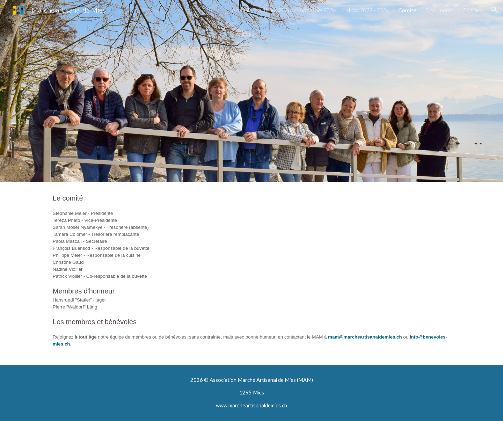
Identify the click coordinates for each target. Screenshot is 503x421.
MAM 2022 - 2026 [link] (367, 10)
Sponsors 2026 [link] (318, 10)
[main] (251, 273)
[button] (494, 9)
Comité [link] (407, 10)
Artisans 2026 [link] (274, 10)
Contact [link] (472, 10)
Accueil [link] (240, 10)
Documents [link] (439, 10)
